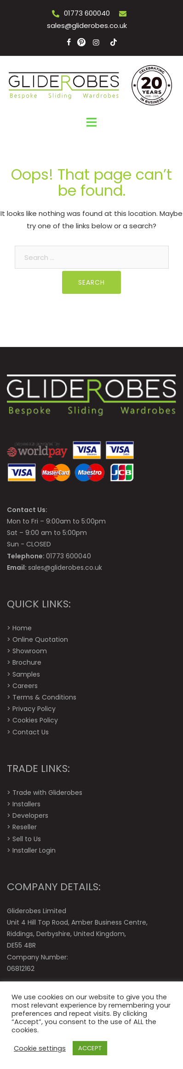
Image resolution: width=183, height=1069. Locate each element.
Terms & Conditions (44, 697)
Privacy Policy (34, 708)
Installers (26, 804)
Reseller (24, 827)
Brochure (26, 662)
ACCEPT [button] (90, 1048)
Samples (26, 674)
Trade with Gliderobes (47, 792)
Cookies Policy (35, 720)
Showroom (29, 651)
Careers (25, 685)
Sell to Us (26, 838)
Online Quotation (40, 639)
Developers (30, 815)
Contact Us (30, 732)
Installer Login (34, 850)
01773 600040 (87, 13)
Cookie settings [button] (40, 1048)
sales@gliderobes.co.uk (87, 25)
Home (22, 628)
